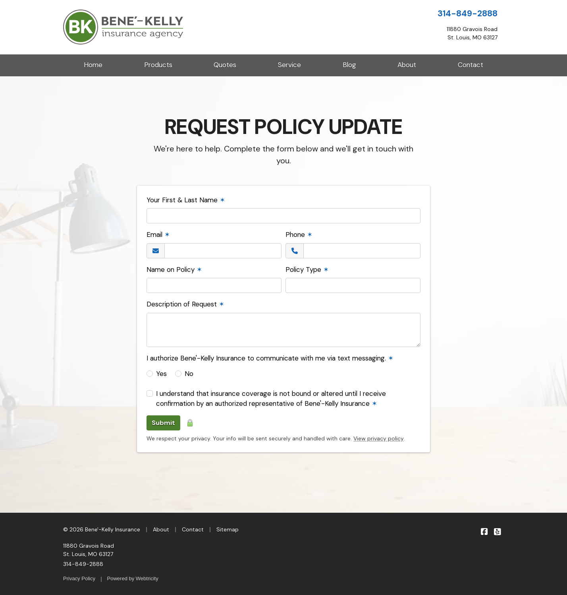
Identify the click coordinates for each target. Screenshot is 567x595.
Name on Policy (174, 269)
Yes (161, 373)
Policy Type (307, 269)
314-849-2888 (468, 13)
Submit (163, 423)
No (189, 373)
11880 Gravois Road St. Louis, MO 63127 (88, 550)
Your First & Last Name (186, 200)
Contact (470, 64)
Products (158, 64)
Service (289, 64)
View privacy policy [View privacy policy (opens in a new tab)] (378, 438)
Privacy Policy (79, 578)
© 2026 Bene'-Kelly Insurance (101, 529)
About (406, 64)
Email (158, 234)
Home (93, 64)
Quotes (225, 64)
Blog (349, 64)
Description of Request (185, 304)
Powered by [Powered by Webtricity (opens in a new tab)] (132, 578)
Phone (298, 234)
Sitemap (227, 529)
